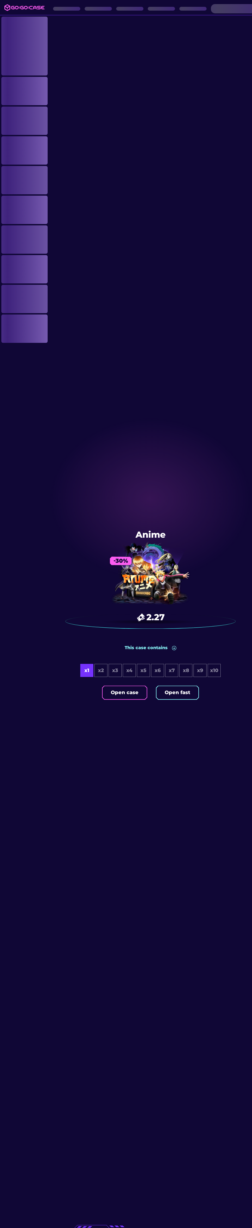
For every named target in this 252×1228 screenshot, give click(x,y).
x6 (158, 670)
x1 (86, 670)
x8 (186, 670)
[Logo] (24, 8)
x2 (101, 670)
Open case (125, 692)
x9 (200, 670)
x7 (172, 670)
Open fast (177, 692)
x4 (129, 670)
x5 (143, 670)
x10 (214, 670)
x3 (115, 670)
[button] (150, 648)
